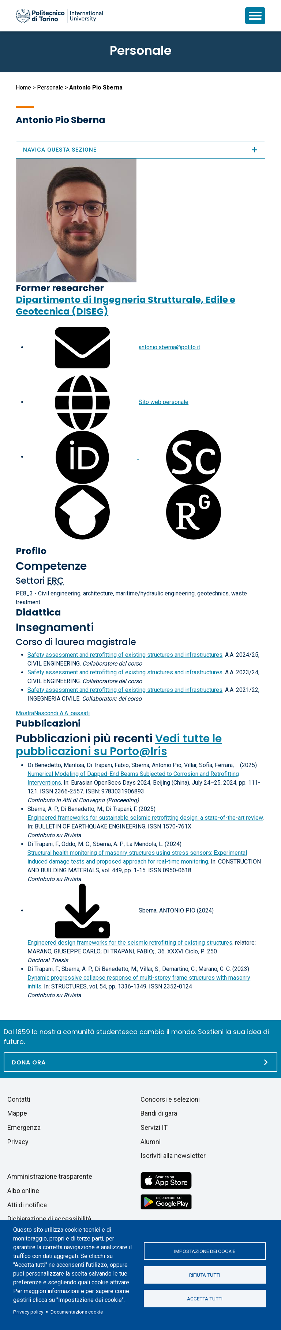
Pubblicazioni (48, 723)
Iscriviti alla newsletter (173, 1155)
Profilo (31, 551)
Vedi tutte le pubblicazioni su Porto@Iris (119, 745)
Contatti (18, 1099)
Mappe (17, 1113)
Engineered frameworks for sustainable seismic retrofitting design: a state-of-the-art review (145, 817)
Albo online (23, 1190)
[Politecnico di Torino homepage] (59, 16)
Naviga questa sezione (140, 149)
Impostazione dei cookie (204, 1251)
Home (23, 87)
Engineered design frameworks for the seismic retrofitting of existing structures (129, 942)
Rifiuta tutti (204, 1275)
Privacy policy (28, 1312)
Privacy (18, 1142)
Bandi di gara (158, 1113)
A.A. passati (53, 713)
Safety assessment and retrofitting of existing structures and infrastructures (124, 654)
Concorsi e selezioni (170, 1099)
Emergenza (24, 1127)
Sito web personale (163, 402)
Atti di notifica (27, 1205)
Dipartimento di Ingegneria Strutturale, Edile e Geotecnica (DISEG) (125, 305)
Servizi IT (154, 1127)
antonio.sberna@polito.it (169, 347)
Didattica (38, 612)
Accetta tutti (204, 1299)
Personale (50, 87)
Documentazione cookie (76, 1312)
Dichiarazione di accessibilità (49, 1219)
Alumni (150, 1142)
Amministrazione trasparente (49, 1176)
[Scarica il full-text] (82, 910)
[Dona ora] (140, 1062)
